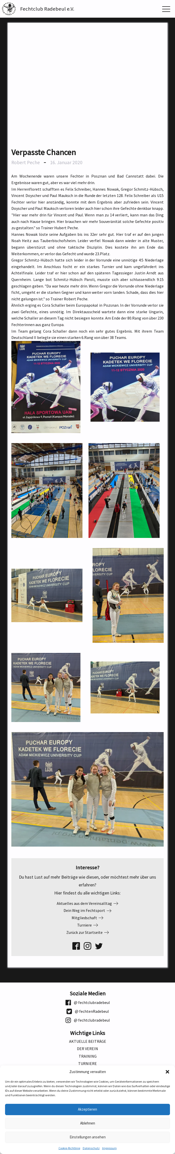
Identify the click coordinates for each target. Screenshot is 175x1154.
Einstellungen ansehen (88, 1137)
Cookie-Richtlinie (69, 1148)
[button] (167, 1071)
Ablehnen (87, 1123)
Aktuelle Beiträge (87, 1041)
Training (88, 1056)
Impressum (109, 1148)
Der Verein (87, 1048)
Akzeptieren (87, 1109)
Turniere (87, 1063)
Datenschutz (91, 1148)
